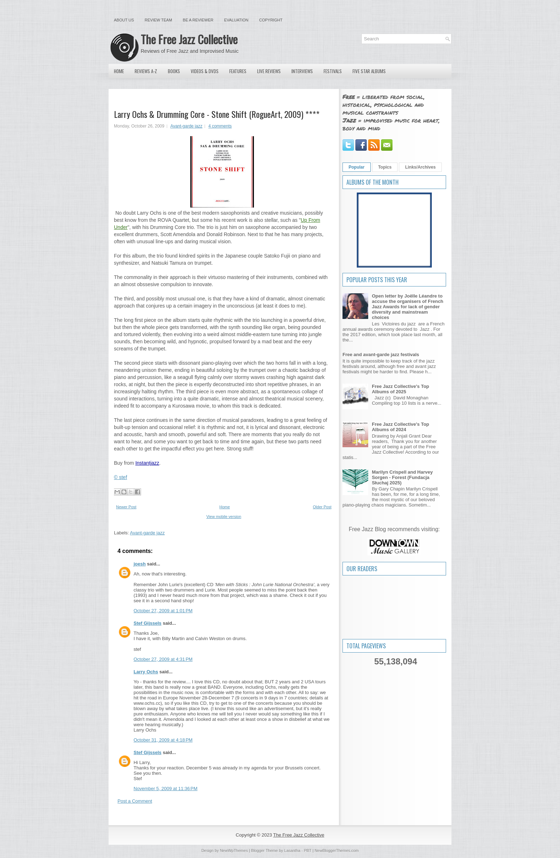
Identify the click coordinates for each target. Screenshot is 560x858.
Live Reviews (269, 71)
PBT (307, 850)
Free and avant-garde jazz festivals (380, 354)
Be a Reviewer (198, 20)
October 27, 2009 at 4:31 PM (163, 659)
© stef (120, 477)
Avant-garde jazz (186, 126)
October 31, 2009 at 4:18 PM (163, 740)
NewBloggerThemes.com (337, 850)
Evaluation (236, 20)
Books (174, 71)
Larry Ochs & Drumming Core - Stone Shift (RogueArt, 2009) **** (217, 114)
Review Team (158, 20)
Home (119, 71)
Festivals (333, 71)
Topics (385, 167)
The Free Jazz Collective (189, 39)
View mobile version (223, 516)
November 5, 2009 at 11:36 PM (166, 788)
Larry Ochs (146, 671)
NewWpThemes (234, 850)
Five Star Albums (369, 71)
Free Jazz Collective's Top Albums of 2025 (400, 389)
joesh (140, 564)
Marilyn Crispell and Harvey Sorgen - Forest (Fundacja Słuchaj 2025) (402, 477)
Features (237, 71)
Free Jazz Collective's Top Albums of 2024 (400, 426)
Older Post (322, 507)
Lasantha (292, 850)
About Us (124, 20)
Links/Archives (420, 167)
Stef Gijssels (147, 623)
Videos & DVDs (205, 71)
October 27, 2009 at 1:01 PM (163, 610)
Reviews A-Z (146, 71)
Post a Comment (135, 801)
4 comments (219, 126)
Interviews (302, 71)
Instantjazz (147, 463)
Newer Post (126, 507)
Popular (357, 167)
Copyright (270, 20)
